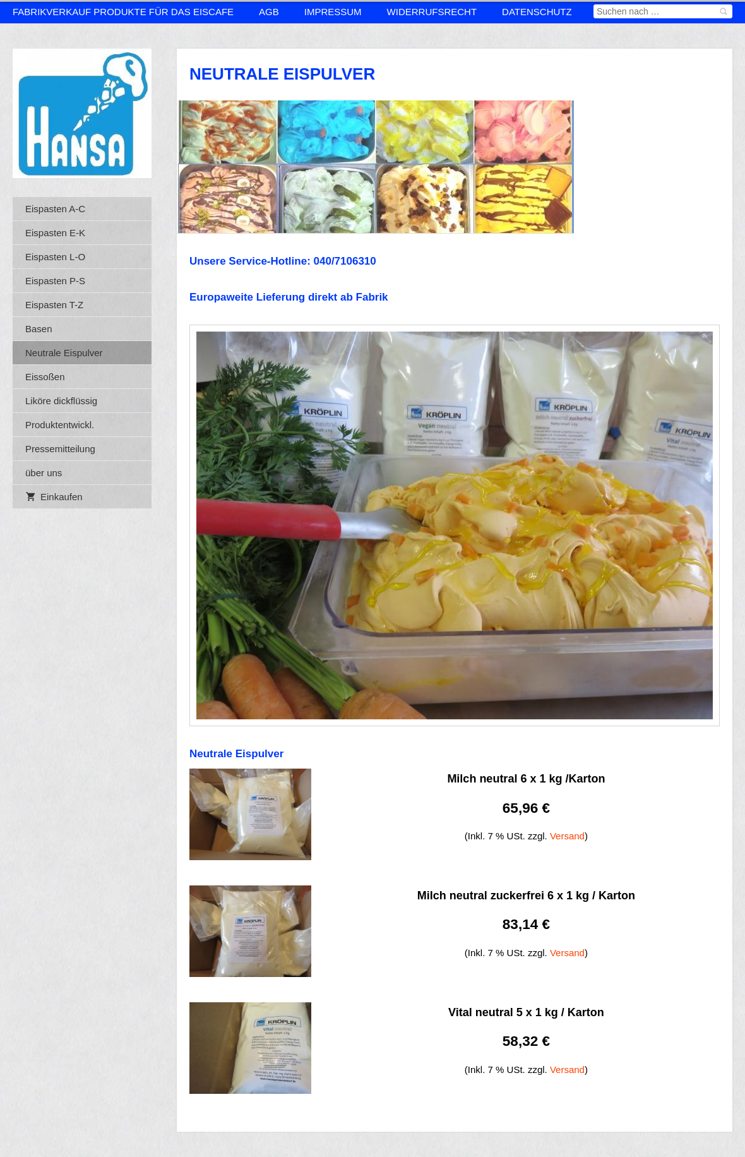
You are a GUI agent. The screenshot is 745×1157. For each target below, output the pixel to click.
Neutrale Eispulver (64, 352)
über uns (43, 472)
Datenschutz (537, 11)
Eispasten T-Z (54, 304)
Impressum (333, 11)
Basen (38, 328)
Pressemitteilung (60, 448)
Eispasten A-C (55, 208)
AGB (269, 11)
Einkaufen (54, 496)
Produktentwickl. (59, 424)
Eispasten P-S (55, 280)
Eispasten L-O (55, 256)
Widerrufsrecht (432, 11)
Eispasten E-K (55, 232)
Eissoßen (45, 376)
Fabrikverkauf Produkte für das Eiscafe (123, 11)
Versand (567, 835)
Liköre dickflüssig (61, 400)
